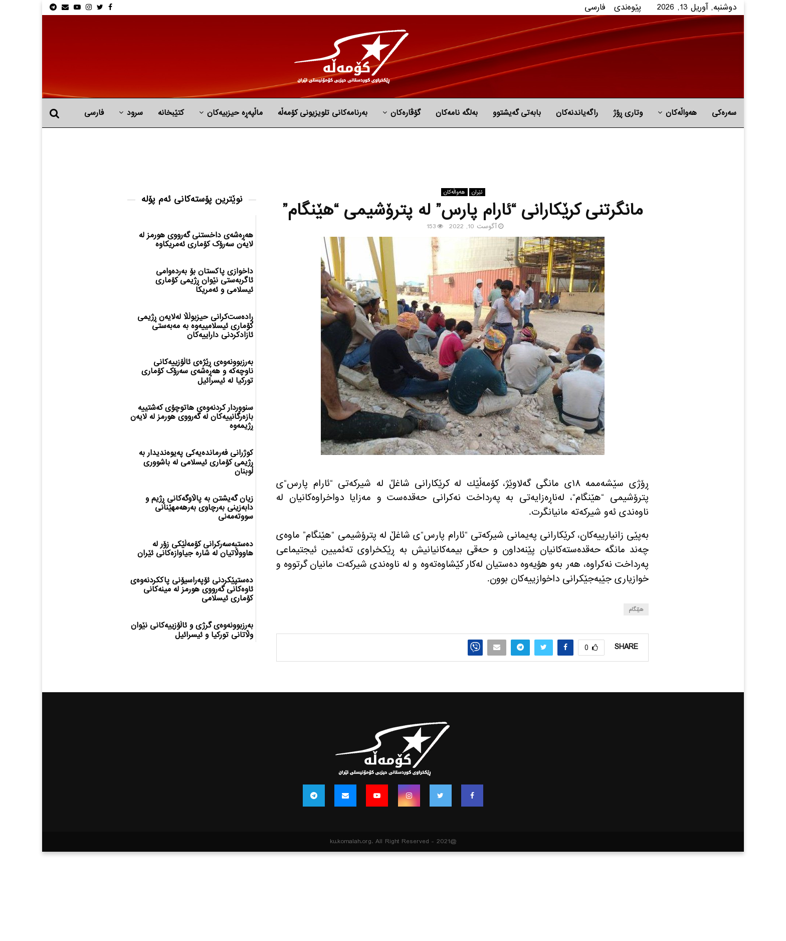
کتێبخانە (171, 113)
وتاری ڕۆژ (628, 113)
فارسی (595, 7)
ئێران (477, 192)
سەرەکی (724, 113)
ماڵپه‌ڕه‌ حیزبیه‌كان (235, 113)
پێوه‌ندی (627, 7)
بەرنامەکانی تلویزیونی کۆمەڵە (322, 113)
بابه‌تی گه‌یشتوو (517, 113)
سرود (135, 113)
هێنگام (636, 609)
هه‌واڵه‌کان (681, 113)
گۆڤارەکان (405, 113)
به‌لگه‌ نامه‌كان (457, 113)
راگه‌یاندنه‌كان (577, 113)
